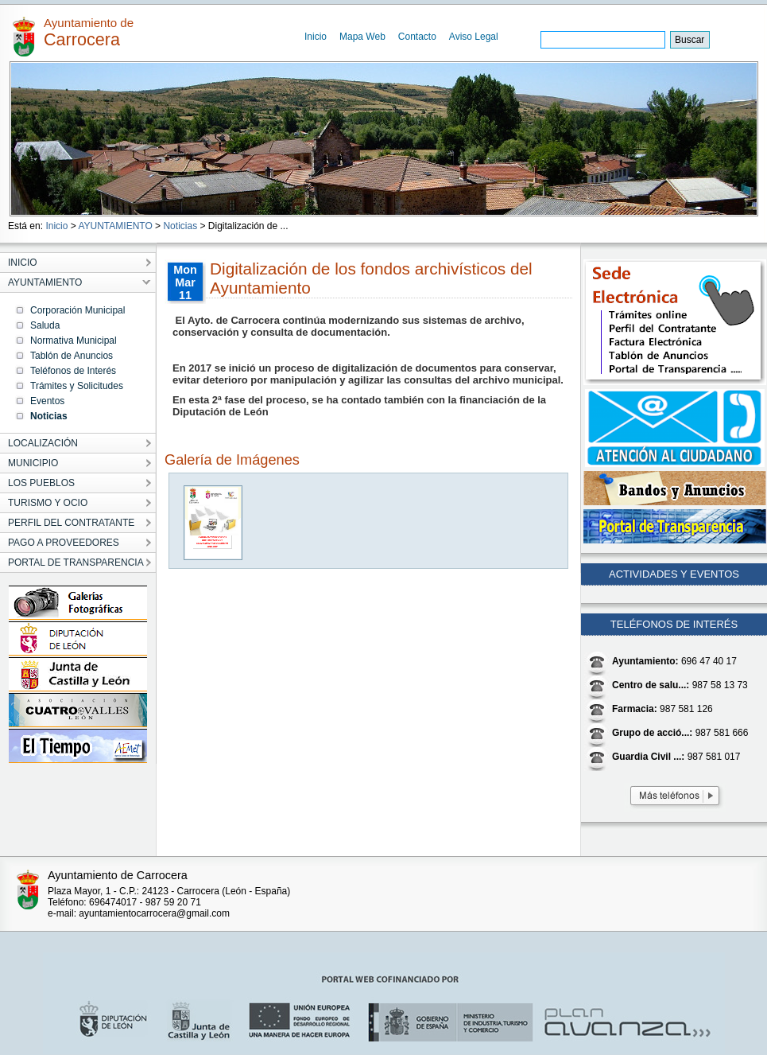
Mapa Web (362, 36)
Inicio (315, 36)
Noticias (180, 226)
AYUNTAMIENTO (115, 226)
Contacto (417, 36)
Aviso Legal (473, 36)
